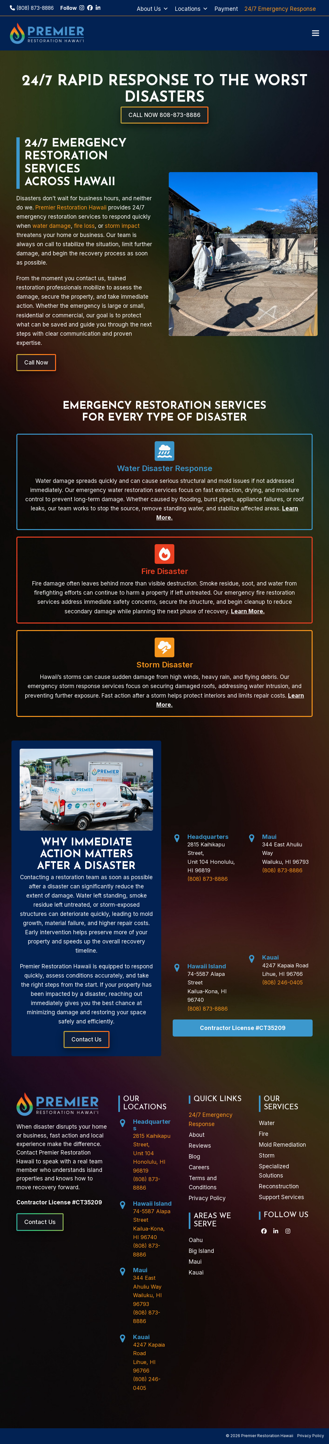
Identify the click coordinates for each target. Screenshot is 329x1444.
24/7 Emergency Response (280, 9)
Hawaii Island (206, 966)
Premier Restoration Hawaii (70, 207)
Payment (226, 9)
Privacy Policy (310, 1435)
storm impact (122, 226)
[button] (315, 33)
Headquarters (207, 836)
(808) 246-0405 (282, 982)
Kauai (270, 957)
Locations (191, 9)
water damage (51, 226)
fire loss (84, 226)
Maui (269, 836)
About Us (152, 9)
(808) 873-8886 (32, 8)
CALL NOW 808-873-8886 (164, 115)
